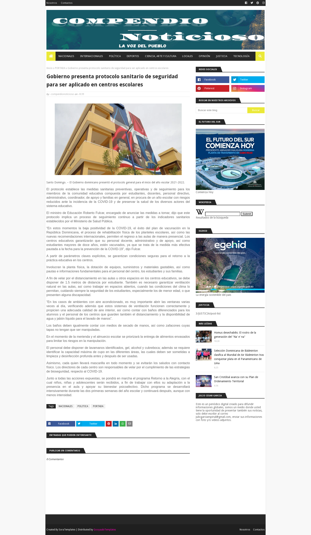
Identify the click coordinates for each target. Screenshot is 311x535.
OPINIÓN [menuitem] (204, 56)
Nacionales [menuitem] (66, 56)
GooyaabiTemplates (105, 529)
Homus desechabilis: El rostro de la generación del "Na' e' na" (235, 334)
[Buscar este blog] (221, 110)
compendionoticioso (62, 94)
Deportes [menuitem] (133, 56)
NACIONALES (66, 406)
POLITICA (83, 406)
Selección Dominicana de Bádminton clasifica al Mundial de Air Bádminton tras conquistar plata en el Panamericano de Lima (239, 357)
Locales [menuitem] (187, 56)
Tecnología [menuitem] (241, 56)
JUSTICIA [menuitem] (221, 56)
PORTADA (60, 68)
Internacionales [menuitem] (91, 56)
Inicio (49, 68)
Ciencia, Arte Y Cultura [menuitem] (160, 56)
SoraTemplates (67, 529)
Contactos (66, 3)
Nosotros (51, 3)
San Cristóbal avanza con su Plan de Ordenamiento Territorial (236, 379)
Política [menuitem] (115, 56)
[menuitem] (51, 56)
